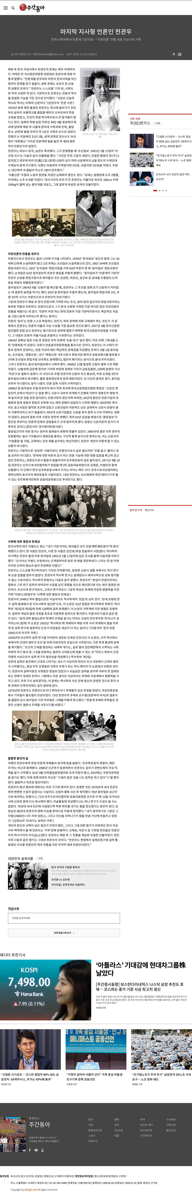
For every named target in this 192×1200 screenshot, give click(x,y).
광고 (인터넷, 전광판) (31, 1176)
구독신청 (171, 1125)
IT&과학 (118, 1130)
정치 (90, 1119)
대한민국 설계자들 (20, 859)
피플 (116, 1135)
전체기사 (93, 1141)
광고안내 (171, 1130)
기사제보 (171, 1119)
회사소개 (15, 1176)
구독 (40, 858)
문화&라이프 (95, 1130)
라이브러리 (146, 1130)
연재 (142, 1119)
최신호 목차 (146, 1125)
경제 (116, 1119)
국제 (116, 1125)
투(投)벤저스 (140, 123)
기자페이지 (146, 1135)
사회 (90, 1125)
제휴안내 (48, 1176)
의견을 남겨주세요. (21, 918)
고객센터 (58, 1176)
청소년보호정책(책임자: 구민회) (110, 1176)
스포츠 (92, 1135)
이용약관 (69, 1176)
